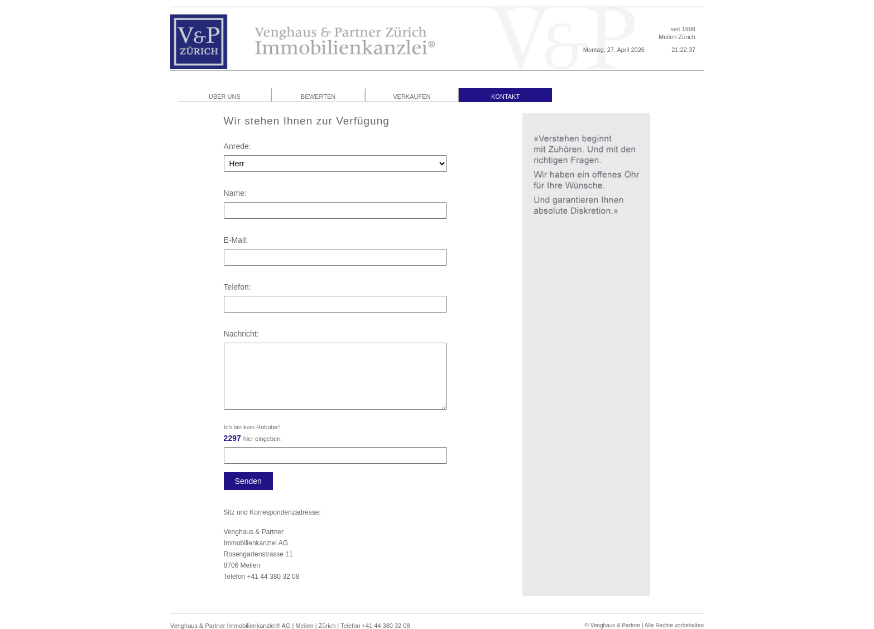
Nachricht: (241, 333)
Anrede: (237, 146)
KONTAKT (505, 96)
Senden (248, 481)
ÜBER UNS (225, 96)
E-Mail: (236, 240)
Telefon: (237, 286)
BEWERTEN (318, 96)
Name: (235, 193)
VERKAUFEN (411, 96)
